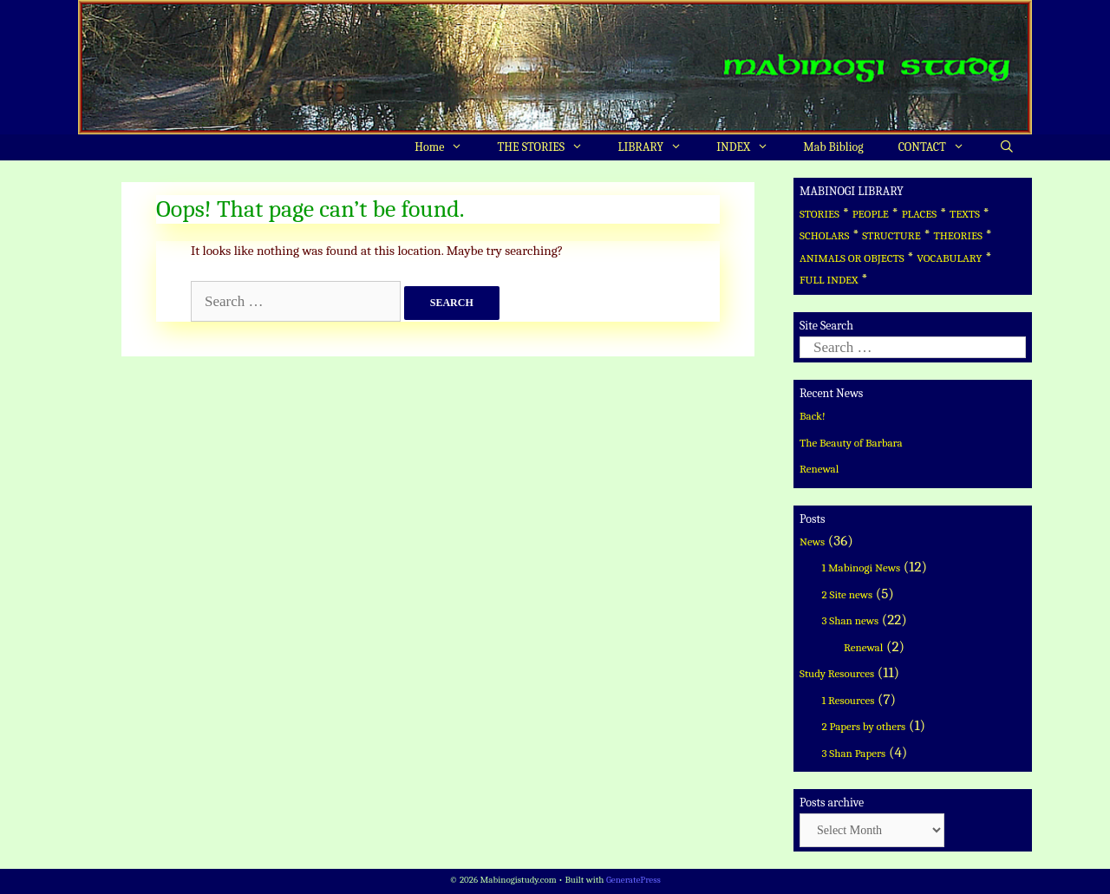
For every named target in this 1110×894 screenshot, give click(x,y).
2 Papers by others (864, 726)
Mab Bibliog (833, 147)
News (812, 541)
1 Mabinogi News (861, 567)
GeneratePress (633, 879)
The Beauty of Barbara (851, 442)
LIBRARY (658, 147)
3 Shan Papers (854, 753)
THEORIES (957, 235)
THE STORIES (549, 147)
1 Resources (848, 700)
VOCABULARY (949, 257)
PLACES (919, 213)
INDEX (751, 147)
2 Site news (847, 594)
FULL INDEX (829, 279)
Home (447, 147)
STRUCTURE (891, 235)
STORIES (819, 213)
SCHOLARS (824, 235)
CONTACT (940, 147)
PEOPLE (870, 213)
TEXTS (965, 213)
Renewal (819, 468)
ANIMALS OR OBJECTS (852, 257)
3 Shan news (850, 620)
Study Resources (837, 673)
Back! (813, 415)
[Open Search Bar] (1007, 147)
